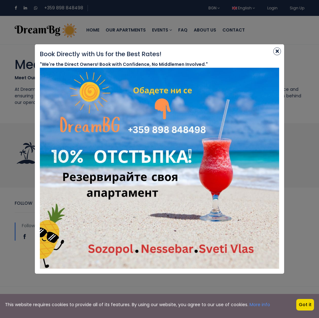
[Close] (277, 51)
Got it (305, 304)
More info (260, 304)
